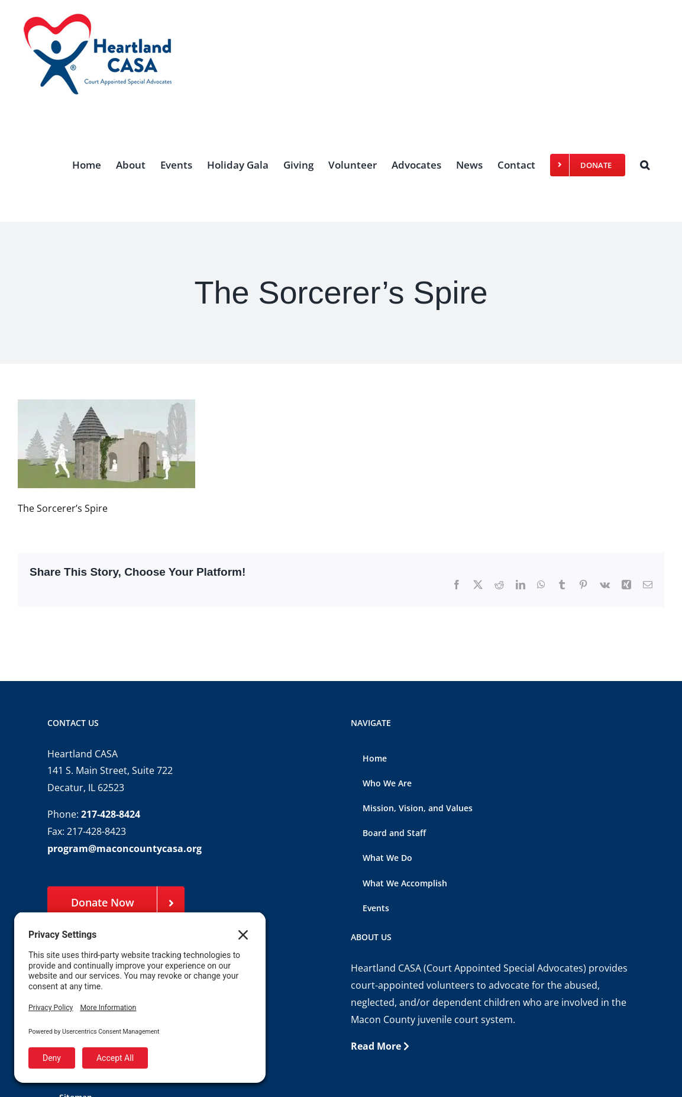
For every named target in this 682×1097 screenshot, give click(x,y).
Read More (380, 1046)
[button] (644, 165)
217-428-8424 (110, 814)
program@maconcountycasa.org (124, 848)
